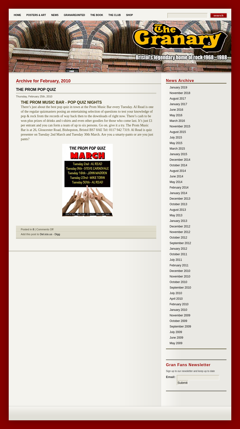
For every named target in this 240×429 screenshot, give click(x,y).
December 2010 (180, 271)
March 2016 (177, 121)
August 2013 (178, 209)
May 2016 (176, 115)
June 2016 (176, 109)
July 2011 (176, 260)
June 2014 (176, 176)
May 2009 (176, 343)
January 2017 (178, 104)
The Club (114, 15)
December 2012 (180, 226)
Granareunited (74, 15)
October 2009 (178, 321)
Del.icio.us (46, 234)
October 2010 (178, 282)
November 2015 (180, 126)
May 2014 (176, 182)
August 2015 (178, 132)
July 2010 (176, 293)
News (55, 15)
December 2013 (180, 198)
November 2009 (180, 315)
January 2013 (178, 221)
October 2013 (178, 204)
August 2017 (178, 98)
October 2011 (178, 254)
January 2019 (178, 87)
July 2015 (176, 137)
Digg (57, 234)
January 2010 (178, 310)
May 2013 (176, 215)
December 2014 (180, 159)
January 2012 (178, 248)
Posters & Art (36, 15)
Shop (129, 15)
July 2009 (176, 332)
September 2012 (180, 243)
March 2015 (177, 148)
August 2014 (178, 171)
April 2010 (176, 298)
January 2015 (178, 154)
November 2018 (180, 93)
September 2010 (180, 287)
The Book (96, 15)
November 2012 (180, 232)
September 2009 (180, 326)
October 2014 (178, 165)
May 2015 (176, 143)
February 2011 (179, 265)
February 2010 (179, 304)
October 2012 (178, 237)
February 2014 (179, 187)
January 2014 (178, 193)
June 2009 (176, 337)
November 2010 (180, 276)
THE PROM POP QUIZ (36, 89)
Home (17, 15)
